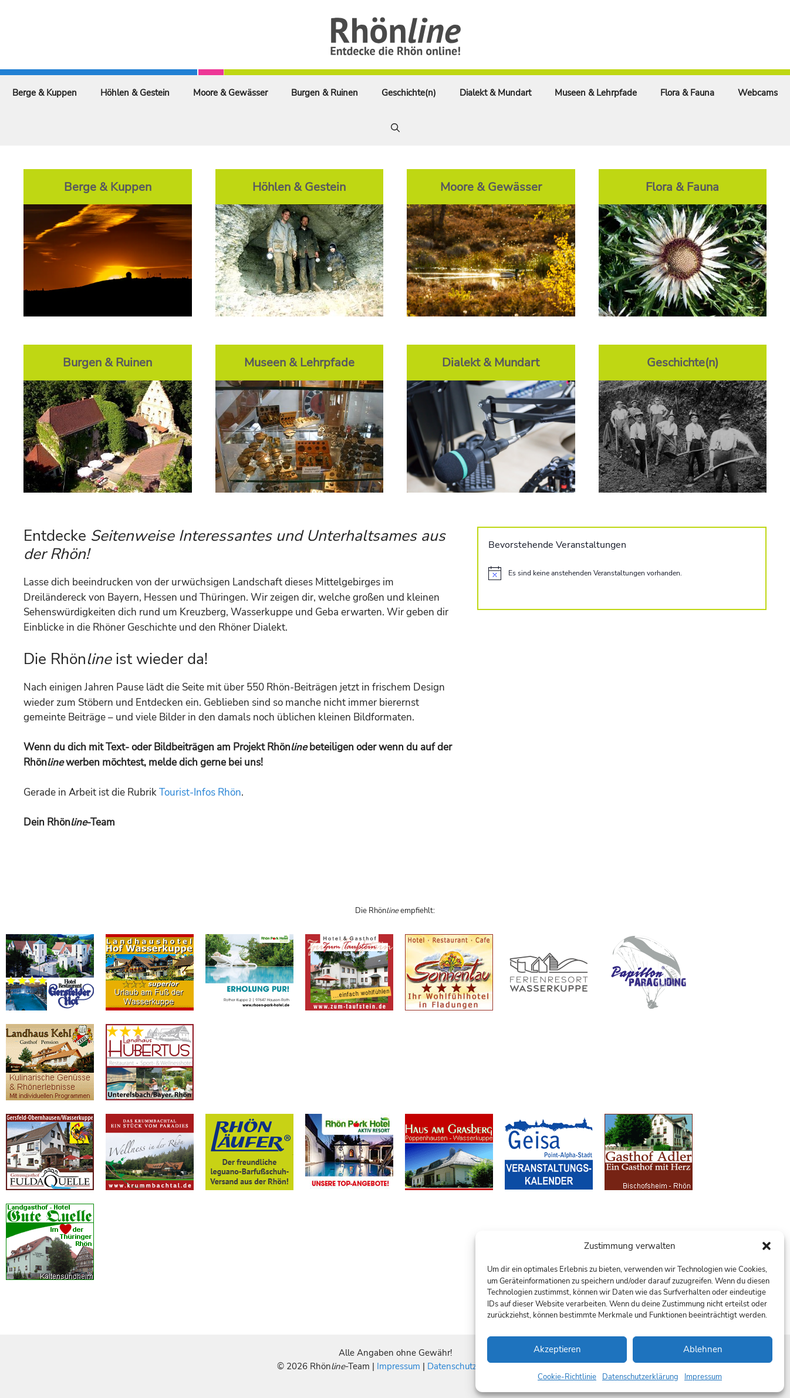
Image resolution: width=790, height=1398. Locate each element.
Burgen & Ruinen (324, 93)
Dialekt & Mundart (495, 93)
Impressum (703, 1377)
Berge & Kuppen (44, 93)
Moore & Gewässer (230, 93)
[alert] (621, 573)
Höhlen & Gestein (135, 93)
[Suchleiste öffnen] (395, 128)
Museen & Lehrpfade (596, 93)
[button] (766, 1246)
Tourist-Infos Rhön (200, 792)
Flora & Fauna (687, 93)
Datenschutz (452, 1366)
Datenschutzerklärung (640, 1377)
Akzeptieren (557, 1349)
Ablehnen (703, 1349)
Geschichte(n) (409, 93)
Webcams (758, 93)
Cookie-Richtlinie (567, 1377)
